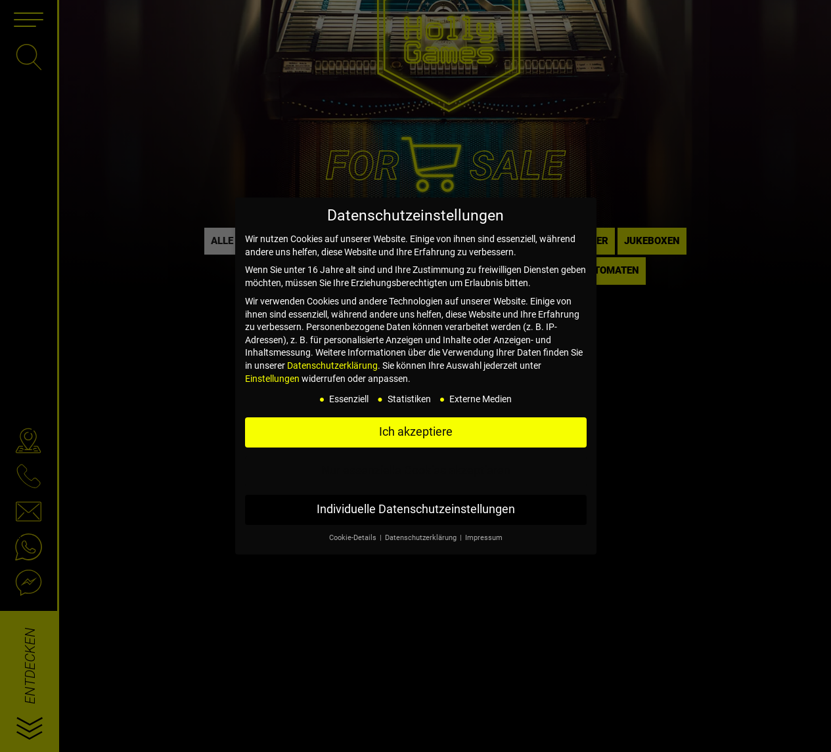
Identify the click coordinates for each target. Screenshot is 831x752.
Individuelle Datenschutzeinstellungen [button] (416, 509)
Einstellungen (272, 378)
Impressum (484, 537)
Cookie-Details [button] (353, 537)
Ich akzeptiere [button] (416, 431)
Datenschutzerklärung (332, 365)
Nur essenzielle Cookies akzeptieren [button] (415, 470)
